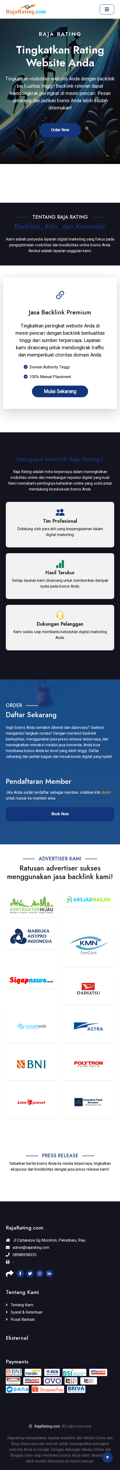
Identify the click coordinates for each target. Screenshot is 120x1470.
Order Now (60, 130)
